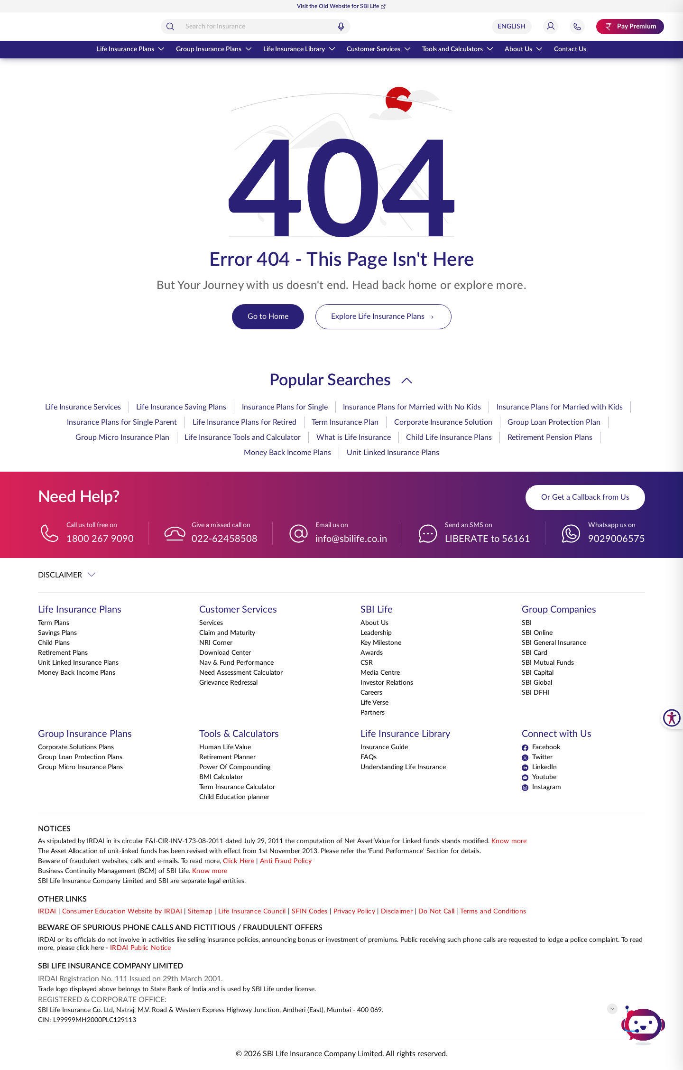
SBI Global (537, 682)
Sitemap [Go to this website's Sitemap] (200, 911)
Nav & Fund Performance (236, 663)
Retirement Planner (227, 757)
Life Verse (374, 702)
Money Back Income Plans (287, 452)
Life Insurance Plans (131, 50)
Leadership (376, 633)
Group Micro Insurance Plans (80, 767)
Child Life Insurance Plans (449, 437)
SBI (527, 623)
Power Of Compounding (234, 767)
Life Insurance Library (299, 50)
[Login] (550, 26)
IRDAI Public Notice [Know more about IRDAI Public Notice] (140, 948)
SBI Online (537, 633)
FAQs (368, 757)
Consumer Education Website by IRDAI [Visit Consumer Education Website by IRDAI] (122, 911)
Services (211, 623)
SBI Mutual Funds (548, 663)
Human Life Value (225, 747)
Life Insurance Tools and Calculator (243, 437)
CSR (366, 663)
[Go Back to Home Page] (61, 26)
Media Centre (380, 673)
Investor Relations (386, 682)
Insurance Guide (384, 747)
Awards (371, 653)
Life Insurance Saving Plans (181, 407)
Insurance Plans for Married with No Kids (412, 407)
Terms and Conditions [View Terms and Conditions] (493, 911)
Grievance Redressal (228, 682)
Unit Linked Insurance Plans (393, 452)
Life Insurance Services (83, 407)
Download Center (225, 653)
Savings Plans (57, 633)
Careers (371, 692)
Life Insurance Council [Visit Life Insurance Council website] (252, 911)
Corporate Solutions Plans (76, 747)
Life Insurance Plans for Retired (244, 422)
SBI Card (534, 653)
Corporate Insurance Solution (443, 422)
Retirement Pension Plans (550, 437)
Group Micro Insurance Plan (122, 437)
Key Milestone (380, 643)
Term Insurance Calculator (237, 787)
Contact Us (570, 49)
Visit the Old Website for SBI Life (341, 6)
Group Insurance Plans (214, 50)
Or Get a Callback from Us (585, 497)
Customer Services (379, 50)
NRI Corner (215, 643)
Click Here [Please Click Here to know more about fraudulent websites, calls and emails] (238, 861)
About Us (524, 50)
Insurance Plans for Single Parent (122, 422)
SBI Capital (538, 673)
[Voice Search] (383, 26)
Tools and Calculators (457, 50)
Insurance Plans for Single (285, 407)
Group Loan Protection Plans (80, 757)
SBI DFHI (536, 692)
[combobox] (298, 26)
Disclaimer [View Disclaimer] (397, 911)
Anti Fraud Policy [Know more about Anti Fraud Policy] (286, 861)
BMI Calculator (221, 777)
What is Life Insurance (353, 437)
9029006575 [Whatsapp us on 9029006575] (616, 539)
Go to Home (268, 316)
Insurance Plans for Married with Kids (560, 407)
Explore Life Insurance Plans (383, 317)
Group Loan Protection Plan (554, 422)
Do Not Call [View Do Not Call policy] (436, 911)
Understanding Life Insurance (403, 767)
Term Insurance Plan (345, 422)
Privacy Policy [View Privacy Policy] (354, 911)
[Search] (212, 26)
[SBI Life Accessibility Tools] (672, 717)
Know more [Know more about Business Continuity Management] (210, 871)
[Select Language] (512, 26)
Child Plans (54, 643)
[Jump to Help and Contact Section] (577, 26)
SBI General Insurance (554, 643)
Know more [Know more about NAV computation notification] (509, 841)
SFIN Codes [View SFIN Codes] (310, 911)
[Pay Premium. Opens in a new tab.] (630, 26)
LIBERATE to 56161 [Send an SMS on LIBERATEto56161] (487, 539)
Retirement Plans (63, 653)
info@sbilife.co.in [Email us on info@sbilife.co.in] (351, 539)
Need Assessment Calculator (241, 673)
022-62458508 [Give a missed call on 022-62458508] (225, 539)
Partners (372, 712)
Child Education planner (234, 797)
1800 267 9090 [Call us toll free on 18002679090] (100, 539)
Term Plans (53, 623)
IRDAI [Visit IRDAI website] (47, 911)
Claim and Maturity (227, 633)
